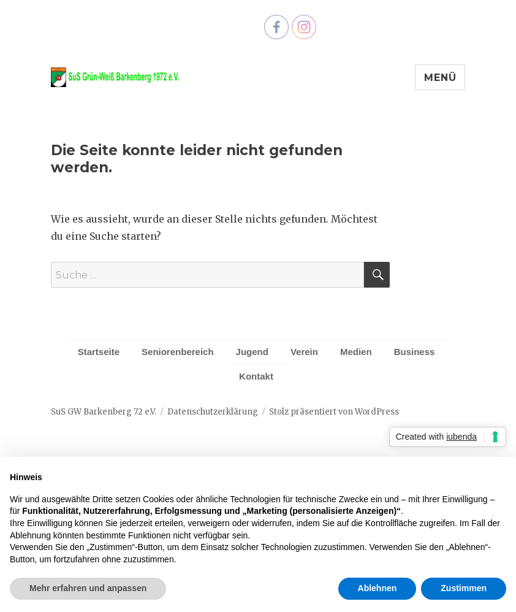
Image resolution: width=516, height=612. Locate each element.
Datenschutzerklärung (212, 412)
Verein (304, 351)
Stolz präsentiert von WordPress (334, 412)
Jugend (252, 351)
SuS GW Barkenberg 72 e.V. (103, 412)
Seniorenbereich (178, 351)
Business (414, 351)
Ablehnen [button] (377, 588)
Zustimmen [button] (464, 588)
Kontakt (256, 376)
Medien (356, 351)
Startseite (99, 351)
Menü (440, 77)
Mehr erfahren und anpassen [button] (87, 588)
